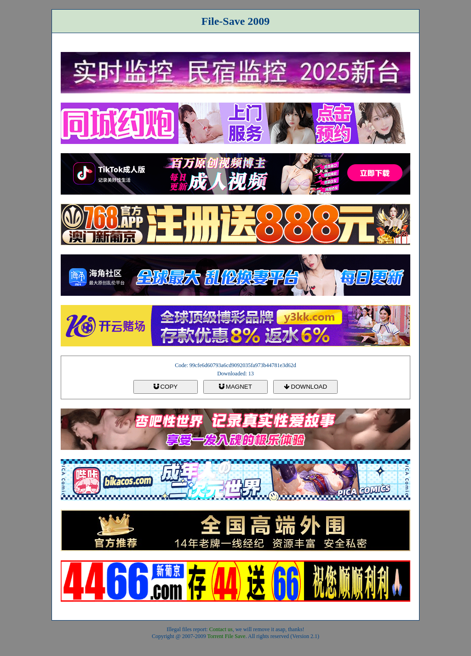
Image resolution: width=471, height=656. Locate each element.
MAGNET (235, 386)
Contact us (221, 629)
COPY (166, 386)
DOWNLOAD (305, 386)
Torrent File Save (226, 636)
